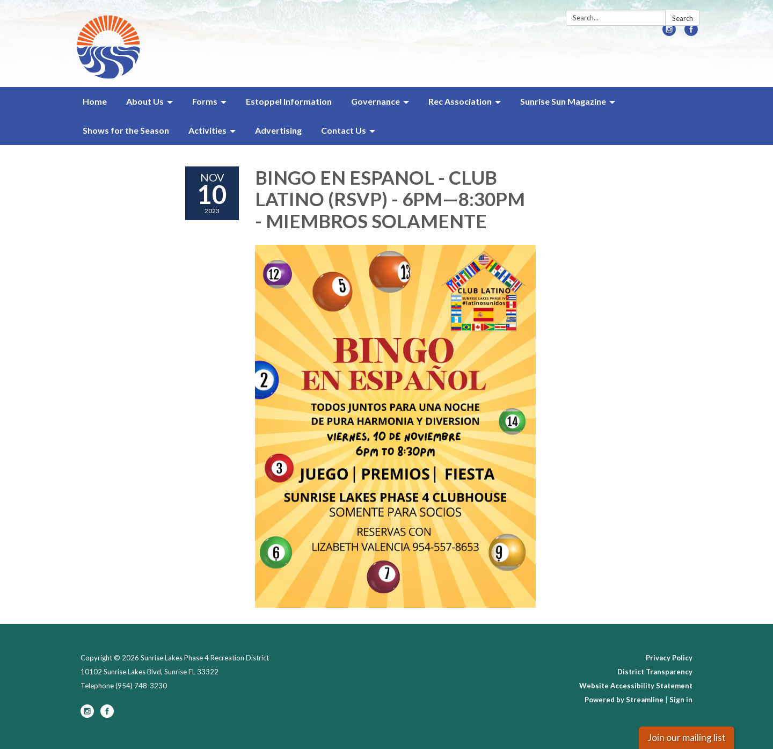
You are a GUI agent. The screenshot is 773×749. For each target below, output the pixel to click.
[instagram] (669, 32)
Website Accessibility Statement (635, 685)
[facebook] (691, 32)
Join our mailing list (686, 737)
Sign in (680, 699)
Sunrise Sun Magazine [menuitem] (563, 101)
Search (682, 18)
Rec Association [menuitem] (460, 101)
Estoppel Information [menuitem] (289, 101)
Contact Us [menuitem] (343, 130)
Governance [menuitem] (375, 101)
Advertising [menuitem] (278, 130)
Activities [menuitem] (207, 130)
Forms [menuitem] (204, 101)
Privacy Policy (669, 657)
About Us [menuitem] (145, 101)
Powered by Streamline (624, 699)
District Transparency (654, 671)
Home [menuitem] (95, 101)
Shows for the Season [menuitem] (126, 130)
